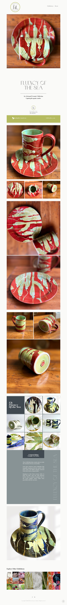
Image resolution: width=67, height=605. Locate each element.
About (56, 6)
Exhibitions (50, 6)
